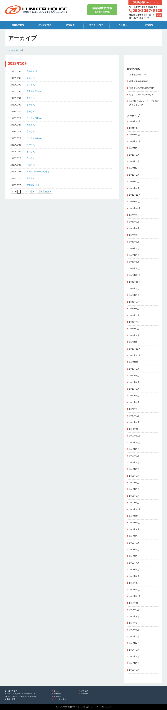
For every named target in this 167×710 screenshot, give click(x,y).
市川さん (30, 151)
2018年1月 (134, 583)
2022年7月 (134, 228)
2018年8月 (134, 536)
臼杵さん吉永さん (34, 138)
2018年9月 (134, 529)
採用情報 (149, 25)
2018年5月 (134, 556)
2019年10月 (134, 442)
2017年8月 (134, 616)
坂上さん (30, 178)
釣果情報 (57, 693)
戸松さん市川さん (34, 118)
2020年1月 (134, 422)
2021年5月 (134, 315)
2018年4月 (134, 563)
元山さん (30, 165)
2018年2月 (134, 576)
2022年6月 (134, 235)
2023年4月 (134, 168)
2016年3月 (134, 670)
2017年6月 (134, 630)
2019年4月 (134, 482)
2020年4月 (134, 402)
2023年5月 (134, 161)
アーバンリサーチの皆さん (39, 171)
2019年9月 (134, 449)
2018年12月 (134, 509)
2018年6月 (134, 549)
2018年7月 (134, 543)
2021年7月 (134, 302)
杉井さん (30, 85)
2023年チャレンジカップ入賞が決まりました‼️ (144, 103)
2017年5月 (134, 636)
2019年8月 (134, 456)
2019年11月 (134, 436)
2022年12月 (134, 195)
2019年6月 (134, 469)
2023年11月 (134, 141)
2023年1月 (134, 188)
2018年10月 (134, 522)
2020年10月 (134, 362)
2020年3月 (134, 409)
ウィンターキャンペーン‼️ (141, 94)
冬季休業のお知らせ (138, 81)
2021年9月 (134, 288)
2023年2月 (134, 181)
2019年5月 (134, 476)
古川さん (30, 158)
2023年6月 (134, 155)
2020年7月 (134, 382)
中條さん (30, 98)
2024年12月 (134, 121)
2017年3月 (134, 650)
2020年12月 (134, 349)
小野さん (30, 105)
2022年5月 (134, 242)
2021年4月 (134, 322)
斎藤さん (30, 131)
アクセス (123, 25)
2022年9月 (134, 215)
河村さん (30, 145)
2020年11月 (134, 355)
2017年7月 (134, 623)
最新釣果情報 (18, 25)
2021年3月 (134, 328)
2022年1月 (134, 262)
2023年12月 (134, 134)
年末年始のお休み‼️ (138, 74)
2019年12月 (134, 429)
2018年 (15, 50)
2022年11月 (134, 201)
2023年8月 (134, 148)
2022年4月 (134, 248)
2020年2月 (134, 416)
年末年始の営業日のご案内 (141, 88)
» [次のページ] (41, 191)
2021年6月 (134, 308)
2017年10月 (134, 603)
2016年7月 (134, 656)
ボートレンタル (96, 25)
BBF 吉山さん (33, 185)
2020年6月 (134, 389)
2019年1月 (134, 502)
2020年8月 (134, 375)
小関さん (30, 111)
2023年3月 (134, 175)
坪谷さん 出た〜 (34, 71)
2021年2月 (134, 335)
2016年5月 (134, 663)
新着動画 (70, 25)
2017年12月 (134, 589)
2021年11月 (134, 275)
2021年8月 (134, 295)
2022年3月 (134, 255)
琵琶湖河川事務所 (102, 9)
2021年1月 (134, 342)
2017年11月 (134, 596)
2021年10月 (134, 282)
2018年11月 (134, 516)
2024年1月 (134, 128)
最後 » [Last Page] (48, 191)
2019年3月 (134, 489)
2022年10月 (134, 208)
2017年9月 (134, 610)
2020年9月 (134, 369)
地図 (159, 15)
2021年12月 (134, 268)
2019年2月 (134, 496)
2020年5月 (134, 395)
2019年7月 (134, 462)
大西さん (30, 125)
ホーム (7, 50)
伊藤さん (30, 78)
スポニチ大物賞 (44, 25)
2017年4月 (134, 643)
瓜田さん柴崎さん (34, 91)
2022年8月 (134, 222)
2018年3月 (134, 569)
